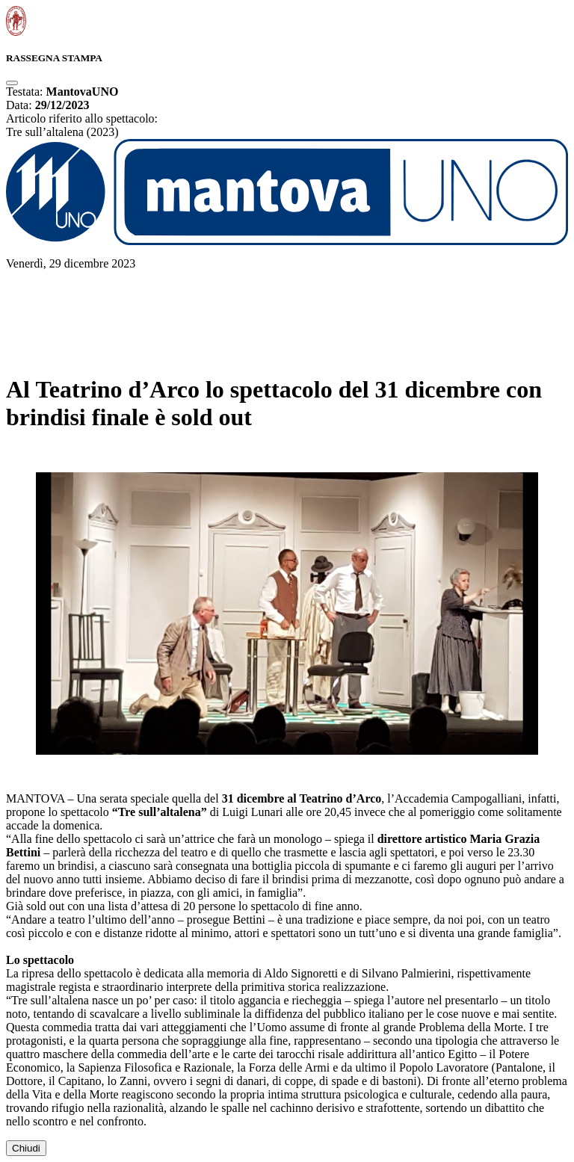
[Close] (12, 83)
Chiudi (26, 1148)
